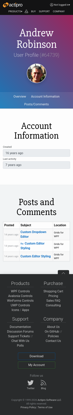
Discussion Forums (20, 331)
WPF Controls (20, 291)
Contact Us (53, 341)
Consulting (53, 305)
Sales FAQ (53, 300)
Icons (15, 310)
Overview (19, 96)
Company (53, 319)
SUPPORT (44, 11)
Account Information (45, 96)
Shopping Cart (53, 291)
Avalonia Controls (20, 296)
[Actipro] (12, 5)
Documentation (20, 327)
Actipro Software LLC (49, 399)
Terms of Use (45, 407)
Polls (20, 345)
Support (20, 319)
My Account (36, 365)
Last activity (9, 158)
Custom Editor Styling (35, 256)
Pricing (53, 296)
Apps (25, 310)
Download (36, 356)
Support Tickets (20, 336)
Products (20, 283)
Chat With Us (20, 341)
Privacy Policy (28, 407)
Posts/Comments (36, 104)
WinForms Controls (20, 300)
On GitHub (53, 331)
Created (7, 146)
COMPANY (59, 11)
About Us (53, 327)
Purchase (53, 283)
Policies (53, 336)
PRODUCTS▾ (15, 11)
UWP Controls (20, 305)
